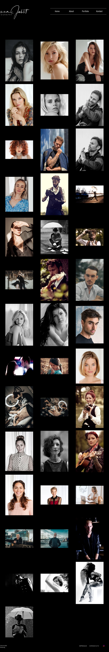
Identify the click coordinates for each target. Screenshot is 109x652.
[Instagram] (104, 646)
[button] (85, 11)
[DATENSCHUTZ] (94, 646)
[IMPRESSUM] (83, 646)
